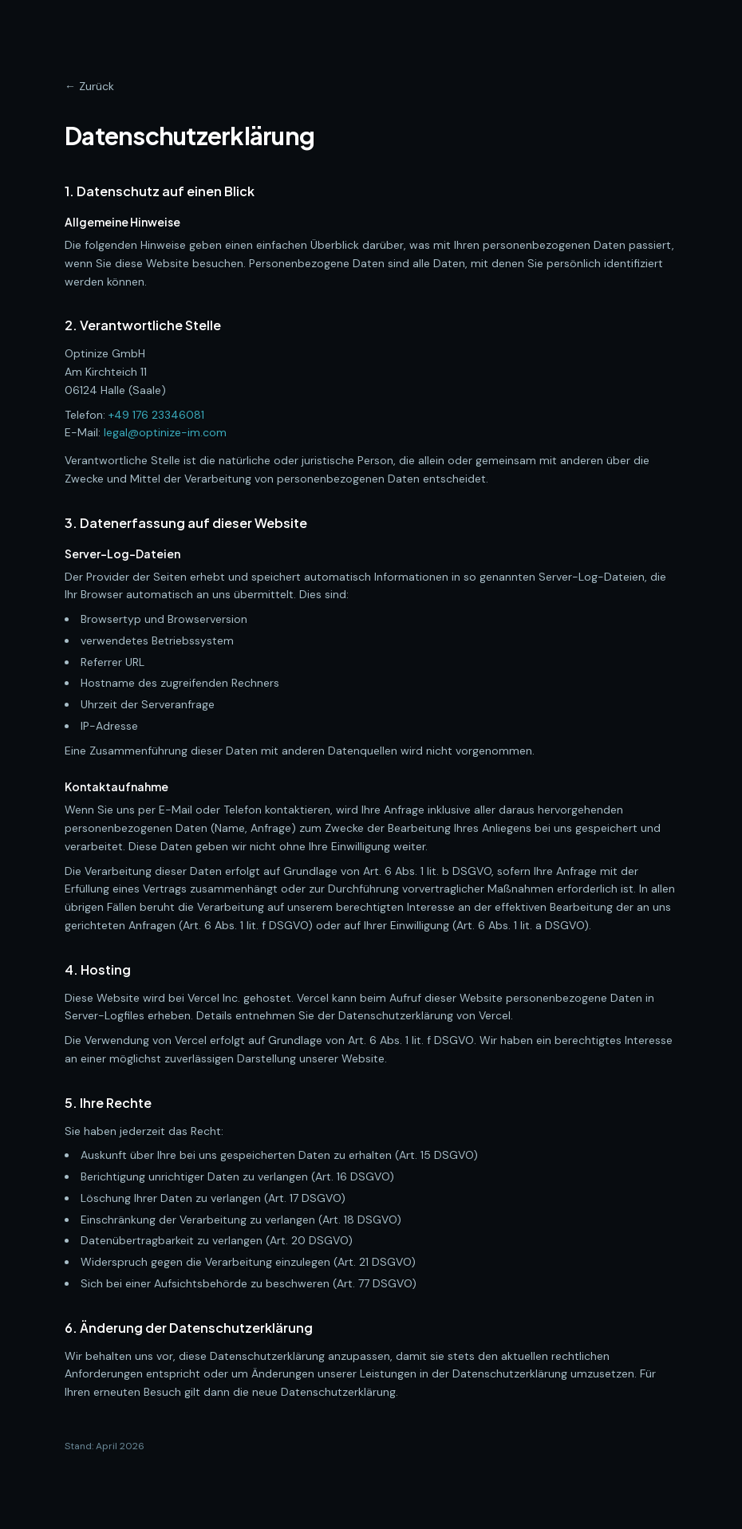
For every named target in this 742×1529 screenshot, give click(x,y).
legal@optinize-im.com (165, 432)
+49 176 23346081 (156, 415)
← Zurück (89, 86)
